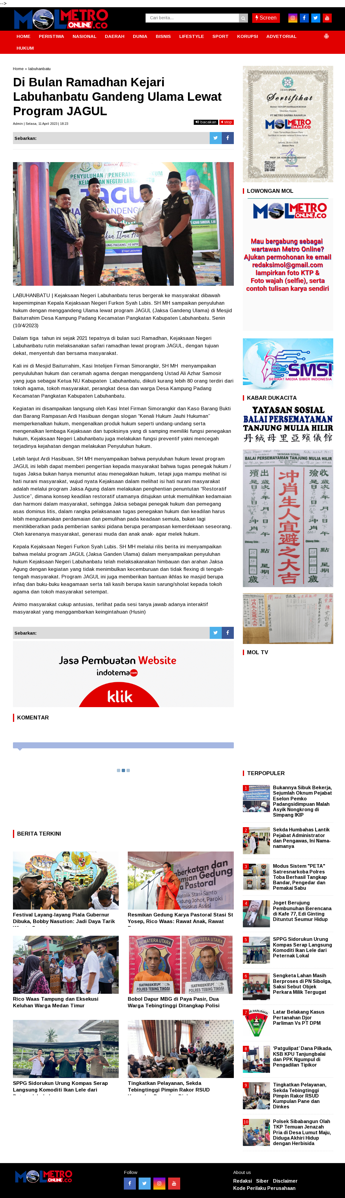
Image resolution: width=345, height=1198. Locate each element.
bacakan (206, 122)
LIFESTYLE (191, 36)
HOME (23, 36)
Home (18, 68)
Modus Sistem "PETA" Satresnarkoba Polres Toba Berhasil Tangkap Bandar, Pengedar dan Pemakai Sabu (300, 877)
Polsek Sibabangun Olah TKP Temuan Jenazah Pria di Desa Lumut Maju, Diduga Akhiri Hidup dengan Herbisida (302, 1132)
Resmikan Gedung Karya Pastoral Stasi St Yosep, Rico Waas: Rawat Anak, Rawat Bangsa (180, 921)
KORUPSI (247, 36)
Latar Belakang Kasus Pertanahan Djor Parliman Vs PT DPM (299, 1017)
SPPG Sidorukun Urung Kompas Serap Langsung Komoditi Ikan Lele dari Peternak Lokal (60, 1089)
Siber (262, 1181)
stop (226, 122)
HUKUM (25, 48)
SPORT (220, 36)
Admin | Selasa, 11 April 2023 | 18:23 (40, 123)
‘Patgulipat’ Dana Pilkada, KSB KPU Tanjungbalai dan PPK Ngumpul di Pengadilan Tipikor (302, 1056)
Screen (266, 18)
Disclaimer (285, 1181)
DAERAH (114, 36)
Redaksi (242, 1181)
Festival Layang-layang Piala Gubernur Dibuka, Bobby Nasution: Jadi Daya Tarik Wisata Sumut (64, 921)
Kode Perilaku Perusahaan (264, 1188)
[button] (326, 34)
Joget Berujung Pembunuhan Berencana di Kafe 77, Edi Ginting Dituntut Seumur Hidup (302, 911)
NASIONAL (84, 36)
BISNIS (163, 36)
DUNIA (140, 36)
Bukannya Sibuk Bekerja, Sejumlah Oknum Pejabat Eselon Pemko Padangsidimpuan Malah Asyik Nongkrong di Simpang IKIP (302, 801)
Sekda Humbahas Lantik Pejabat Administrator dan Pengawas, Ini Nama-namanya (302, 838)
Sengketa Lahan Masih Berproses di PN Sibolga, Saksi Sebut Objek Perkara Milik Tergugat (302, 984)
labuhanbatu (39, 68)
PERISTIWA (51, 36)
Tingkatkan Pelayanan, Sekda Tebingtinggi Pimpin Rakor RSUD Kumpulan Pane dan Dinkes (169, 1089)
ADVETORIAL (281, 36)
